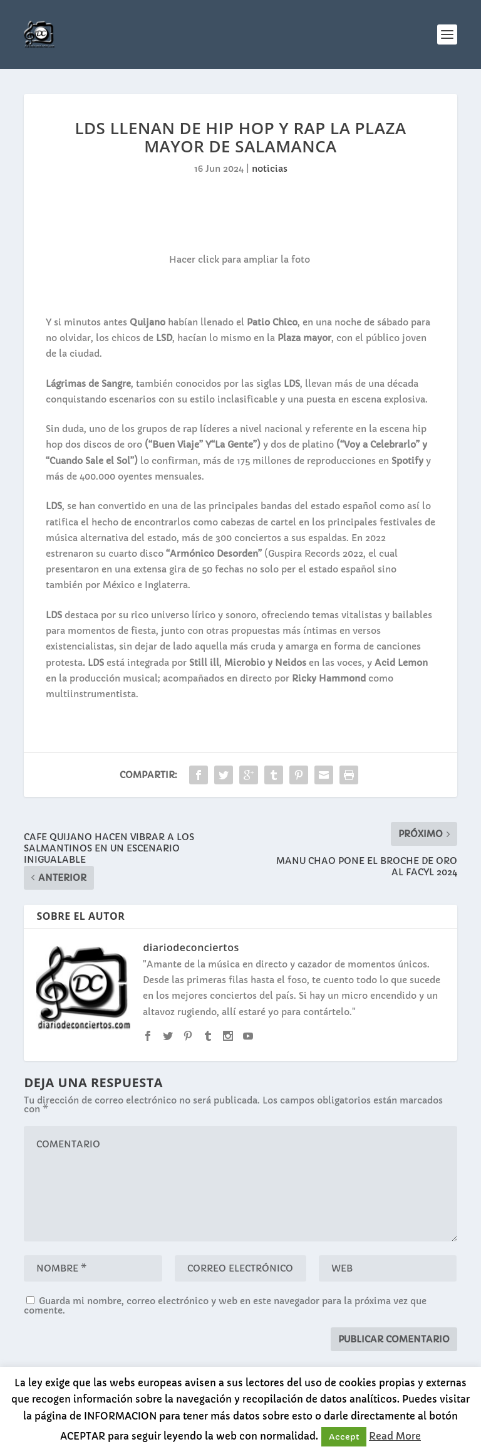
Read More (395, 1436)
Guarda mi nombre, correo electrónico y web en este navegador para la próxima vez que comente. (225, 1305)
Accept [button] (344, 1436)
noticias (269, 168)
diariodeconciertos (191, 947)
